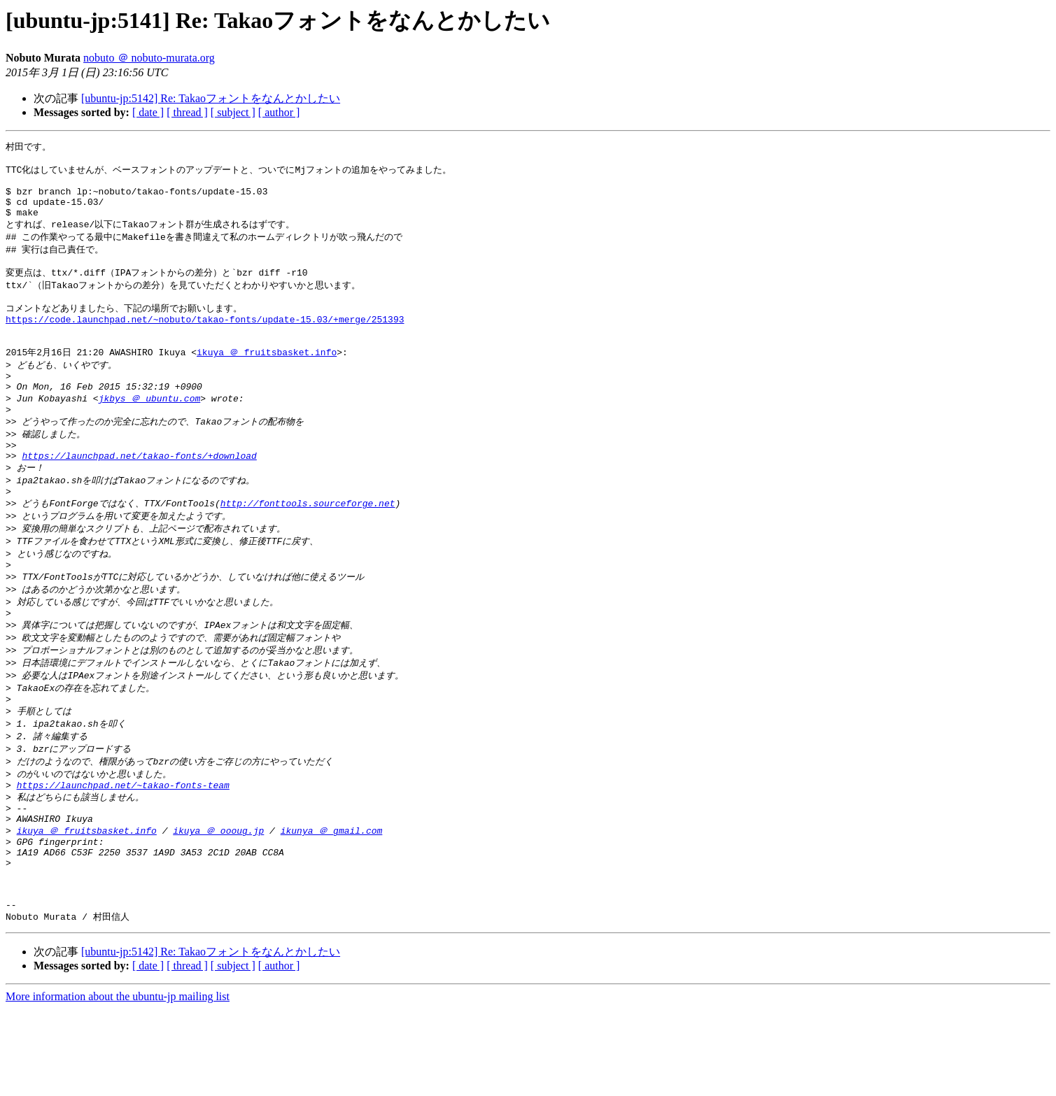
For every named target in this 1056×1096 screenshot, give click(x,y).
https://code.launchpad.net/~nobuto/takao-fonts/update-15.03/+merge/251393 (205, 341)
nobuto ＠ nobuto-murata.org (149, 58)
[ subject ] (233, 112)
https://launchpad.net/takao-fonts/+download (139, 496)
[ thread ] (187, 112)
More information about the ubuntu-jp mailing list (118, 1084)
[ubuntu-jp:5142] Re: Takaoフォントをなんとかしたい (210, 98)
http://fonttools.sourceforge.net (307, 547)
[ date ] (148, 112)
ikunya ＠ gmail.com (332, 902)
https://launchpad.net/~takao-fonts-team (123, 851)
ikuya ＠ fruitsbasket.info (267, 379)
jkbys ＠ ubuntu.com (150, 431)
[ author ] (279, 112)
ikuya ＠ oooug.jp (218, 902)
